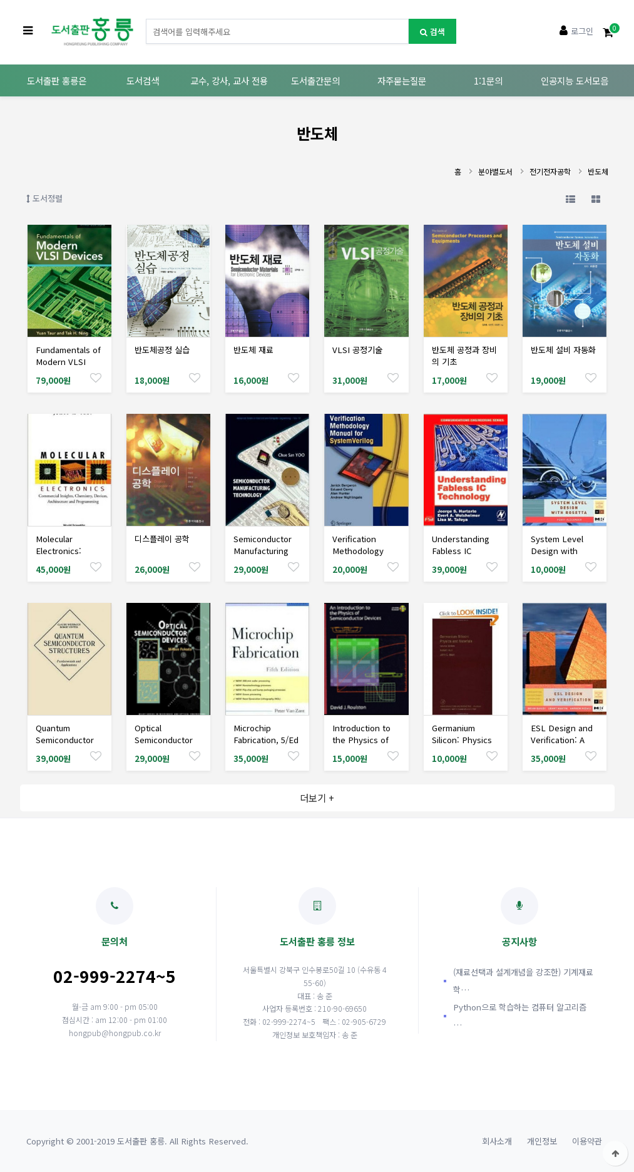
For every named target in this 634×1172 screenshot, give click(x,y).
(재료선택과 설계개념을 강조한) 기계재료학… (523, 980)
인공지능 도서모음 (574, 80)
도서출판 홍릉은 (56, 80)
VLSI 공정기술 (357, 350)
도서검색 (142, 80)
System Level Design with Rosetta (557, 550)
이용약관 (587, 1141)
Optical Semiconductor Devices (164, 740)
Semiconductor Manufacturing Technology (262, 550)
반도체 (598, 171)
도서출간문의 (315, 80)
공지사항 (519, 917)
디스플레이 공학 (162, 539)
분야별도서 (495, 171)
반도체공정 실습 (162, 350)
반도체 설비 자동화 (563, 350)
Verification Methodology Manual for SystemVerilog (360, 556)
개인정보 (542, 1141)
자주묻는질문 (401, 80)
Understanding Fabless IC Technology (460, 550)
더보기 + (317, 797)
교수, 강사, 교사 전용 (229, 80)
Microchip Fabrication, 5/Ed (266, 734)
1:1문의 (488, 80)
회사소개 (497, 1141)
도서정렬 (44, 198)
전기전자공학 (550, 171)
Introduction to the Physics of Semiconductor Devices (361, 745)
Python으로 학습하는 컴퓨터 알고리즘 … (519, 1016)
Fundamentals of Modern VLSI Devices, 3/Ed (68, 361)
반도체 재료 (253, 350)
